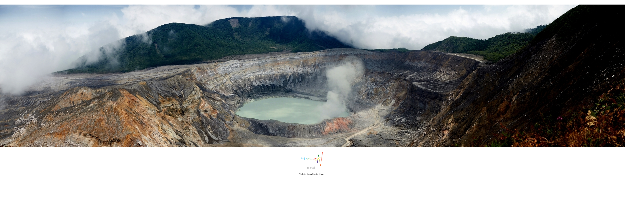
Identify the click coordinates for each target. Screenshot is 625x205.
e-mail (311, 167)
